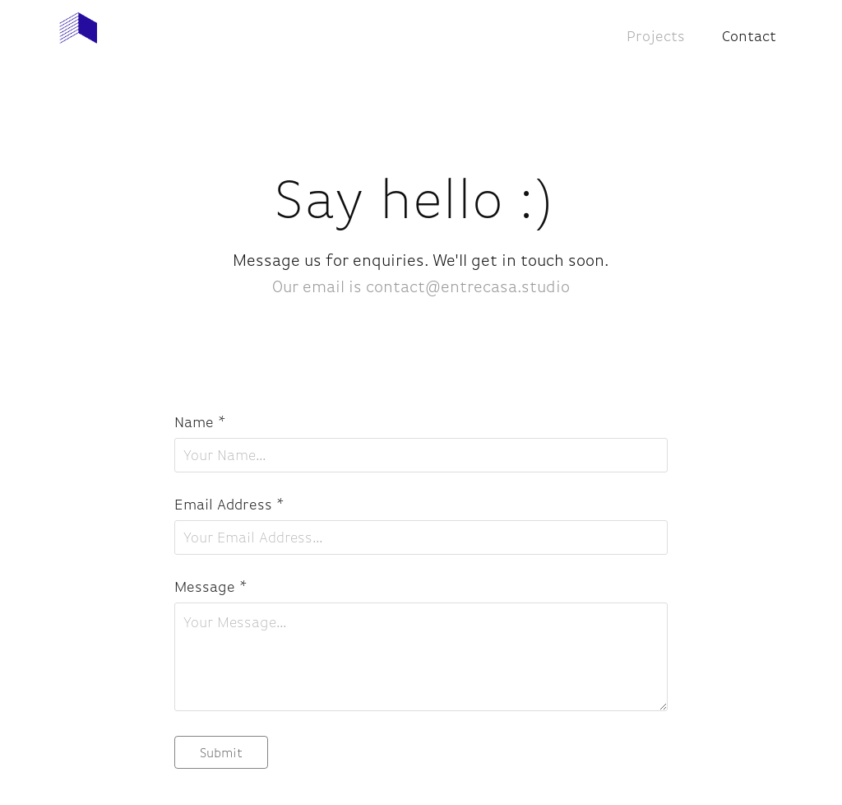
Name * (200, 422)
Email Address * (229, 504)
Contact (749, 36)
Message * (211, 586)
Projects (656, 36)
